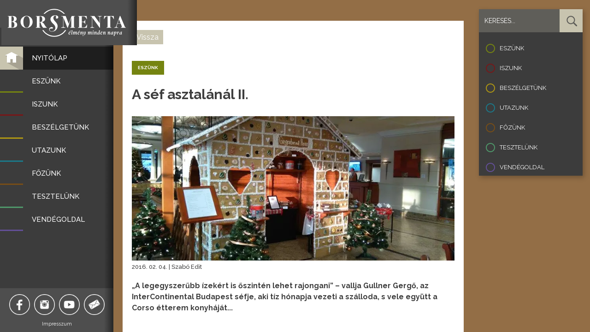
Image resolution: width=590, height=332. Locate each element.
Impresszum (58, 324)
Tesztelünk (518, 147)
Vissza (147, 37)
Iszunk (511, 68)
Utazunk (514, 107)
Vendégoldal (522, 167)
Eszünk (512, 48)
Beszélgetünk (523, 87)
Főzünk (512, 127)
